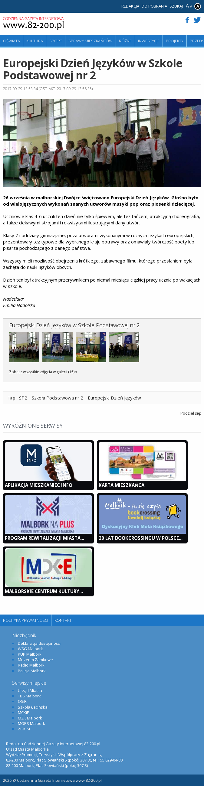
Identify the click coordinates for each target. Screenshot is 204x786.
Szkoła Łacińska (33, 707)
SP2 (23, 398)
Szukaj (176, 6)
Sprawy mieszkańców (90, 41)
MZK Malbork (30, 718)
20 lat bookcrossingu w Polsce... (141, 538)
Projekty (174, 41)
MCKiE (23, 712)
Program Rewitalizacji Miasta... (44, 538)
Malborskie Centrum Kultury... (44, 591)
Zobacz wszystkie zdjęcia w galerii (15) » (43, 371)
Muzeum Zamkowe (35, 659)
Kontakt (62, 620)
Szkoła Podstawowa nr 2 (57, 398)
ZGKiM (24, 729)
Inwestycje (149, 41)
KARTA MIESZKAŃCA (121, 485)
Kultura (34, 41)
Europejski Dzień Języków (114, 398)
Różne (125, 41)
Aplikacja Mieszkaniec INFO (38, 485)
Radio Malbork (31, 665)
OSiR (22, 701)
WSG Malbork (30, 648)
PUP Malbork (29, 654)
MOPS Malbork (31, 723)
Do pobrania (154, 6)
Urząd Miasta (30, 690)
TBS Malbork (29, 696)
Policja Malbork (32, 670)
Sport (55, 41)
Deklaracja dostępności (39, 643)
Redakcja (130, 6)
